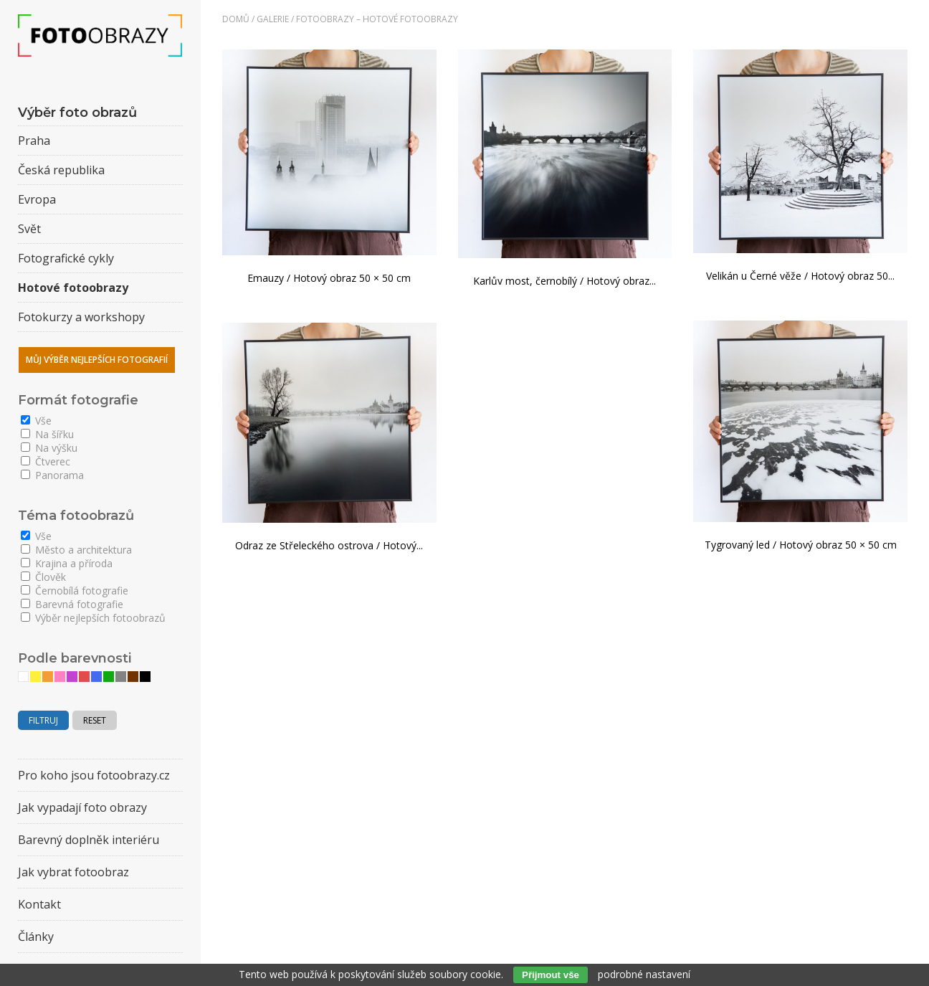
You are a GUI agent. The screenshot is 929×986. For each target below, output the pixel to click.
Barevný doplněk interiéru (88, 840)
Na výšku (49, 448)
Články (36, 936)
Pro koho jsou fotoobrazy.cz (94, 775)
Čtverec (45, 461)
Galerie (273, 19)
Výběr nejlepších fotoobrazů (93, 618)
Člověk (43, 577)
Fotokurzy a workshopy (81, 317)
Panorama (52, 475)
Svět (29, 229)
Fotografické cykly (66, 258)
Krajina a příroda (67, 563)
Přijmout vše (550, 975)
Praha (34, 140)
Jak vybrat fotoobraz (73, 872)
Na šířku (47, 434)
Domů (235, 19)
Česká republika (61, 170)
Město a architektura (76, 549)
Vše (36, 420)
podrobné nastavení (644, 974)
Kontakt (39, 904)
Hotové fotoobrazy (73, 287)
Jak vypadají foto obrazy (82, 807)
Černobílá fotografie (74, 590)
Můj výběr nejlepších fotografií (97, 360)
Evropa (37, 199)
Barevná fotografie (72, 604)
